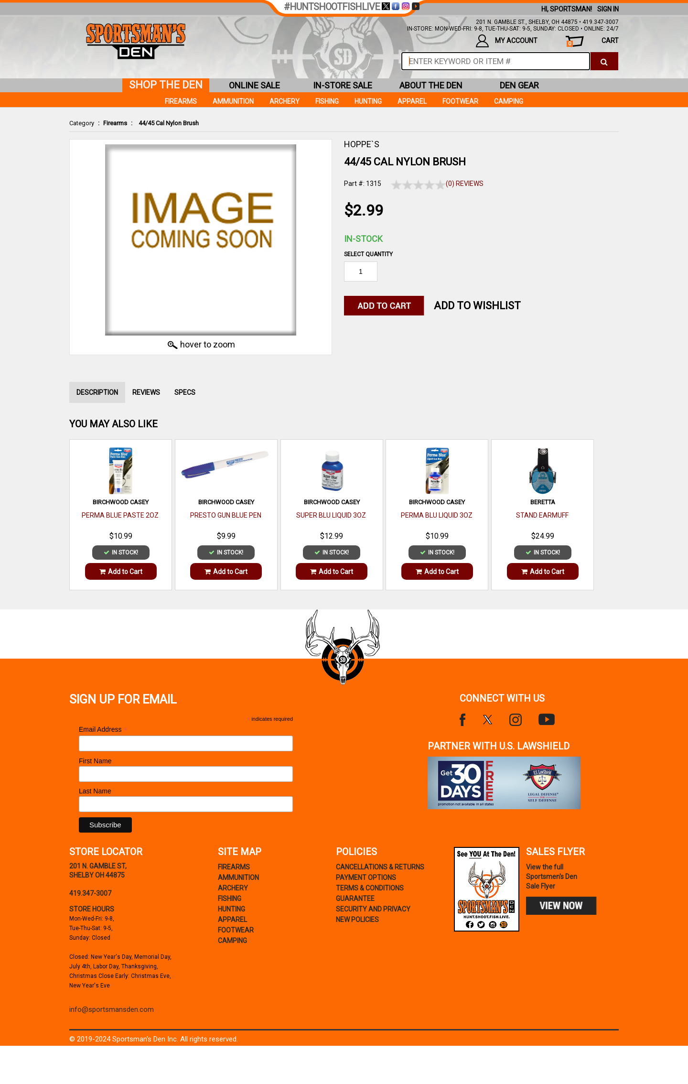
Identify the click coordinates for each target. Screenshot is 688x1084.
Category (81, 123)
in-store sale (342, 85)
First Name (95, 761)
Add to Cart (120, 571)
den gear (519, 85)
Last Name (95, 791)
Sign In (608, 9)
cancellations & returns (380, 867)
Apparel (412, 101)
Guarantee (355, 898)
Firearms (115, 123)
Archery (284, 101)
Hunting (368, 101)
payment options (366, 877)
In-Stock (363, 239)
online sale (254, 85)
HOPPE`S (361, 144)
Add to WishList (477, 306)
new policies (357, 919)
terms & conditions (370, 888)
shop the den (166, 85)
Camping (508, 101)
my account (507, 40)
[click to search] (604, 61)
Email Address (103, 729)
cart (593, 42)
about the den (430, 85)
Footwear (460, 101)
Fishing (327, 101)
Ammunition (233, 101)
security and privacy (373, 909)
